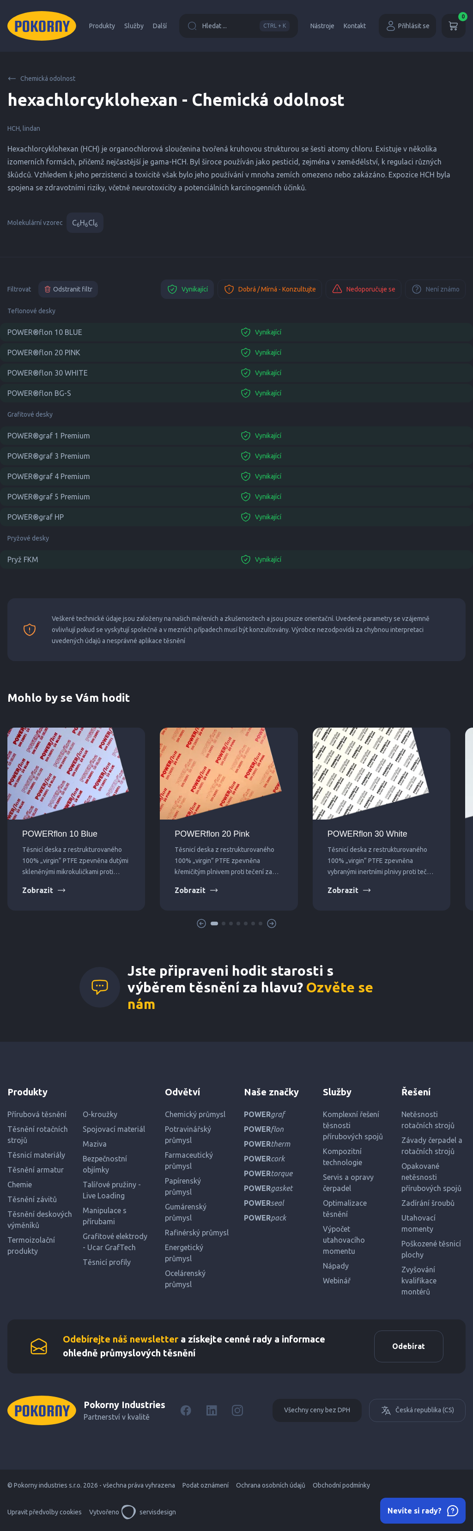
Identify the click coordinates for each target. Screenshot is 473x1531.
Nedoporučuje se (363, 289)
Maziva (95, 1144)
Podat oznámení (205, 1485)
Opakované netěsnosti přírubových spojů (431, 1177)
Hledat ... (239, 25)
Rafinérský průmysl (197, 1232)
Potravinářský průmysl (188, 1134)
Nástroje (322, 26)
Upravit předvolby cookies (44, 1512)
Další (160, 26)
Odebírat (408, 1347)
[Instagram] (237, 1410)
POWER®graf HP (35, 517)
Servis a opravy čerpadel (348, 1182)
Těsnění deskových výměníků (39, 1219)
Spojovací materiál (114, 1129)
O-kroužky (100, 1114)
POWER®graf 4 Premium (48, 476)
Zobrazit (44, 890)
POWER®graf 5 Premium (48, 496)
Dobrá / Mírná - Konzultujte (270, 289)
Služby (134, 26)
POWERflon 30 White (367, 833)
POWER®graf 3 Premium (48, 456)
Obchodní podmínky (341, 1485)
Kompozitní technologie (342, 1156)
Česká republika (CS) (417, 1410)
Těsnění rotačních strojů (37, 1134)
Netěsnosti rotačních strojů (428, 1120)
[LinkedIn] (211, 1410)
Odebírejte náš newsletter (120, 1339)
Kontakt (355, 26)
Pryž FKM (22, 559)
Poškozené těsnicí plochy (431, 1249)
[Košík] (454, 26)
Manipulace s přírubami (105, 1216)
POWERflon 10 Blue (59, 833)
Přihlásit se (407, 25)
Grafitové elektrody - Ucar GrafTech (115, 1242)
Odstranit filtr (68, 289)
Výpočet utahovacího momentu (344, 1240)
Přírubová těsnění (37, 1114)
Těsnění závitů (32, 1199)
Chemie (19, 1184)
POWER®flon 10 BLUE (44, 332)
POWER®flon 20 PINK (43, 352)
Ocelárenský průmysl (185, 1278)
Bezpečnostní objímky (105, 1164)
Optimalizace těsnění (345, 1208)
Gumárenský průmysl (185, 1212)
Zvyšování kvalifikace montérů (419, 1280)
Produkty (102, 26)
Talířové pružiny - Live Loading (112, 1190)
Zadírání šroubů (428, 1203)
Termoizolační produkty (31, 1245)
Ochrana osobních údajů (270, 1485)
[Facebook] (185, 1410)
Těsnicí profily (107, 1262)
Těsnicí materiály (36, 1155)
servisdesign (148, 1512)
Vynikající (187, 289)
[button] (214, 923)
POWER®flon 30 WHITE (47, 373)
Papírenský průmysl (183, 1186)
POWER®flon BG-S (39, 393)
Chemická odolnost (41, 78)
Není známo (435, 289)
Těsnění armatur (35, 1170)
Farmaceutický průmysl (189, 1160)
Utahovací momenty (418, 1223)
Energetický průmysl (184, 1253)
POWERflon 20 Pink (212, 833)
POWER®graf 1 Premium (48, 435)
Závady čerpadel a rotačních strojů (431, 1145)
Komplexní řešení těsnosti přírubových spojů (353, 1125)
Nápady (336, 1266)
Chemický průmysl (195, 1114)
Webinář (337, 1280)
